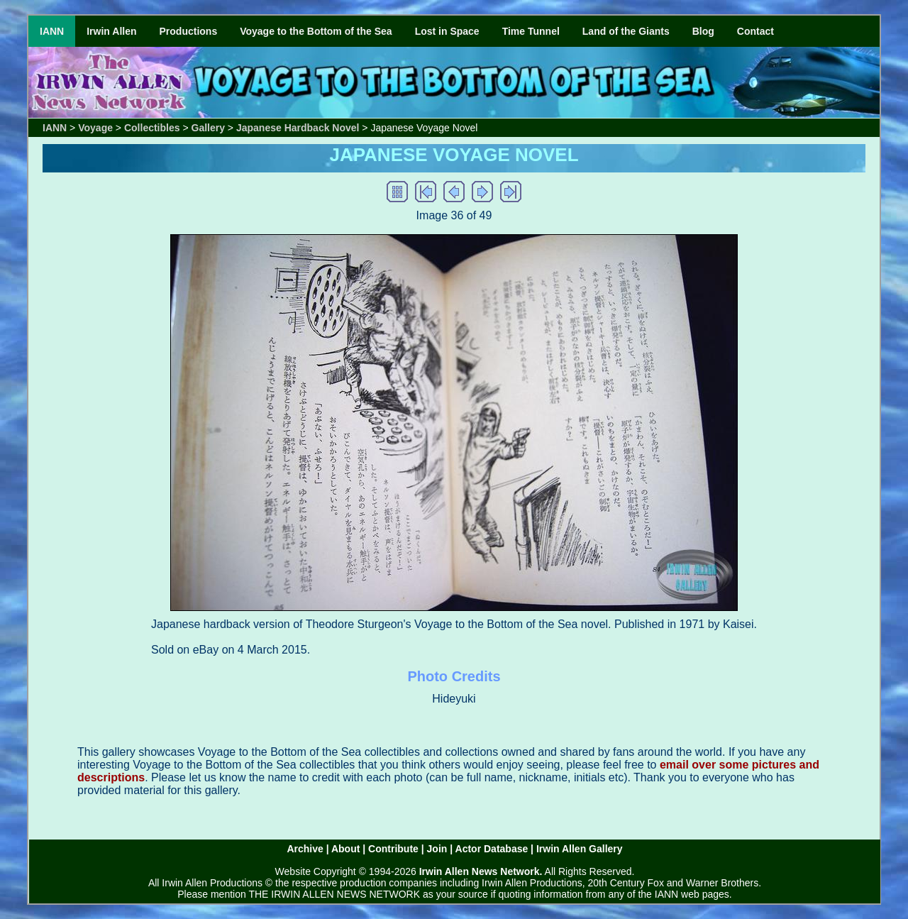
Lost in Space (447, 31)
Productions (189, 31)
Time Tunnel (531, 31)
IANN (52, 31)
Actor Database (491, 848)
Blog (703, 31)
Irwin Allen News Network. (481, 871)
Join (437, 848)
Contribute (393, 848)
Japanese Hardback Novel (298, 127)
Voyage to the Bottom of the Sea (316, 31)
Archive (305, 848)
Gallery (208, 127)
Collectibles (152, 127)
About (345, 848)
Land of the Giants (626, 31)
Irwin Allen (111, 31)
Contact (755, 31)
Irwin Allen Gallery (579, 848)
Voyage (95, 127)
